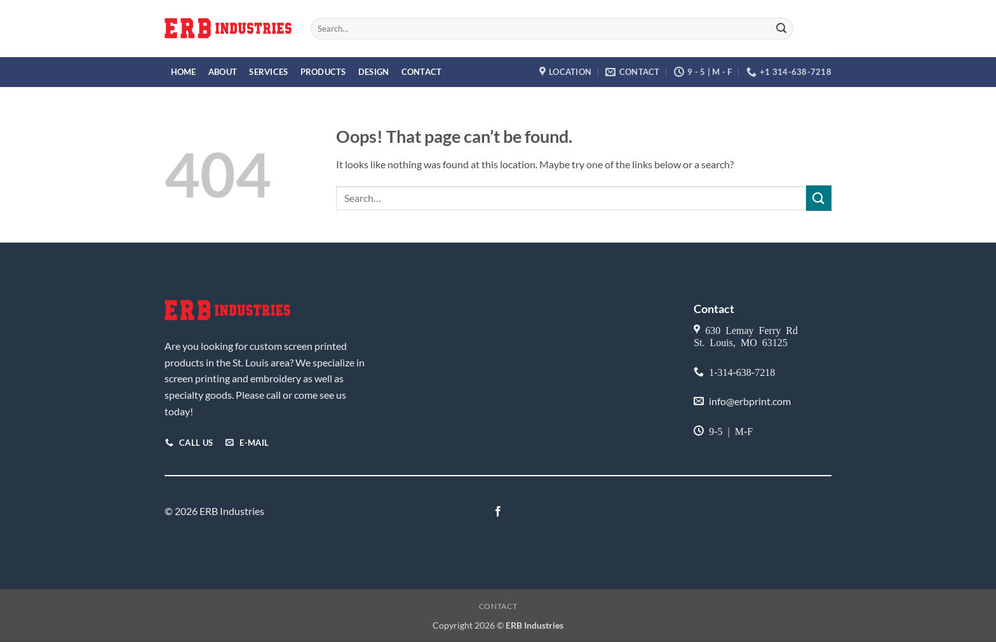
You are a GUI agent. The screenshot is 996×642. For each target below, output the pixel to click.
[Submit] (781, 28)
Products (323, 72)
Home (183, 72)
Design (373, 72)
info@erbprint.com (750, 401)
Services (268, 72)
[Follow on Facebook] (498, 512)
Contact (421, 72)
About (222, 72)
